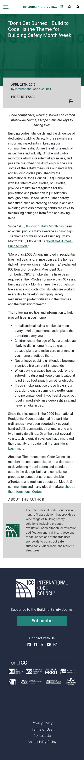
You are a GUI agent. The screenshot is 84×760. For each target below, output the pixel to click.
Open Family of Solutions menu (61, 7)
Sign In (78, 7)
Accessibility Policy (42, 742)
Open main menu (6, 7)
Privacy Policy (42, 723)
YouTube (48, 644)
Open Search (69, 7)
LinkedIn (28, 644)
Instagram (55, 644)
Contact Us (42, 735)
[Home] (40, 7)
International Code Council (33, 89)
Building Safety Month (42, 226)
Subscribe (42, 620)
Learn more (16, 448)
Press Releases (23, 97)
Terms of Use (42, 729)
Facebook (35, 644)
